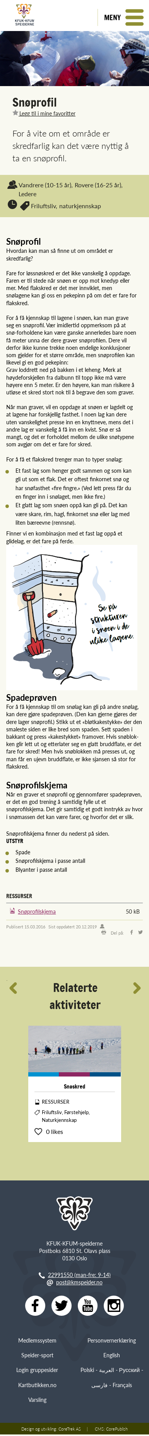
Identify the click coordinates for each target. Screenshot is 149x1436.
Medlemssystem (37, 1342)
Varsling (37, 1401)
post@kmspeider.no (79, 1282)
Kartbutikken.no (37, 1386)
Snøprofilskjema (37, 911)
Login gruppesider (37, 1371)
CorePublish (117, 1430)
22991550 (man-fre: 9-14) (79, 1275)
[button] (123, 17)
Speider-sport (37, 1356)
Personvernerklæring (111, 1342)
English (111, 1356)
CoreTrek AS (69, 1430)
